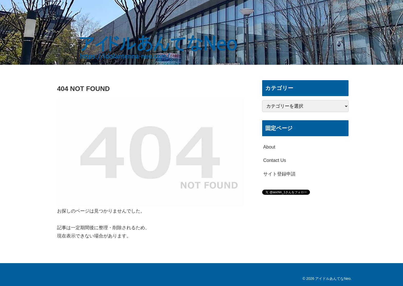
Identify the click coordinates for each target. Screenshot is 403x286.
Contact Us (274, 160)
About (269, 147)
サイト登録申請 (279, 174)
